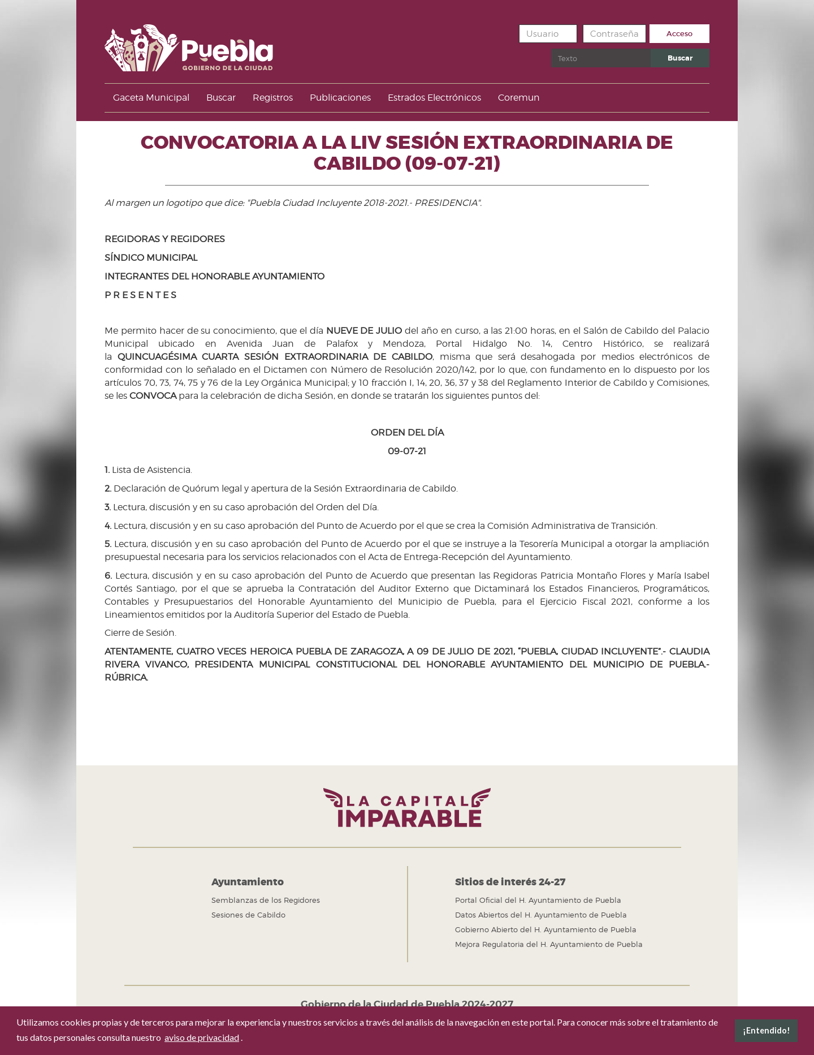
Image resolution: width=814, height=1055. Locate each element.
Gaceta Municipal (151, 97)
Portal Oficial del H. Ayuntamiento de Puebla (538, 900)
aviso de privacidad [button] (201, 1037)
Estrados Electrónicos (434, 97)
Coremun (519, 97)
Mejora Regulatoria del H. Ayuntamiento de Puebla (549, 944)
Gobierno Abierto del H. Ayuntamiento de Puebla (546, 929)
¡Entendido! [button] (766, 1030)
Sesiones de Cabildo (248, 914)
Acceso (679, 33)
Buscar (680, 58)
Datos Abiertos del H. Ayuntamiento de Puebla (541, 914)
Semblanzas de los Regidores (265, 900)
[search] (601, 58)
